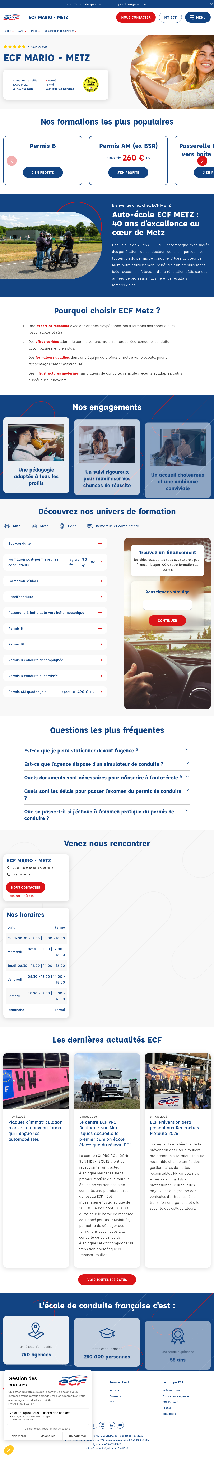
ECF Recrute (170, 1402)
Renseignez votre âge (167, 591)
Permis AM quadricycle (55, 692)
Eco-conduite (55, 543)
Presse (167, 1408)
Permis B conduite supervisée (55, 676)
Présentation (171, 1390)
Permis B (55, 628)
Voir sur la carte (23, 88)
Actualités (169, 1413)
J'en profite (43, 172)
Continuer (167, 620)
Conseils (115, 1396)
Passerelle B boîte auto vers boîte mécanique (55, 612)
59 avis (42, 47)
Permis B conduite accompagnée (55, 660)
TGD (112, 1402)
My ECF (114, 1390)
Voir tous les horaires (60, 88)
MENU (198, 17)
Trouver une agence (176, 1396)
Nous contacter (136, 17)
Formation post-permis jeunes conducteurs (55, 562)
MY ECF (170, 17)
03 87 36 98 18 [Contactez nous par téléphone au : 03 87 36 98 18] (21, 874)
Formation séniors (55, 581)
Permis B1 (55, 644)
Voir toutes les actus (107, 1279)
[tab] (12, 525)
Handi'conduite (55, 596)
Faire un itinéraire (21, 896)
